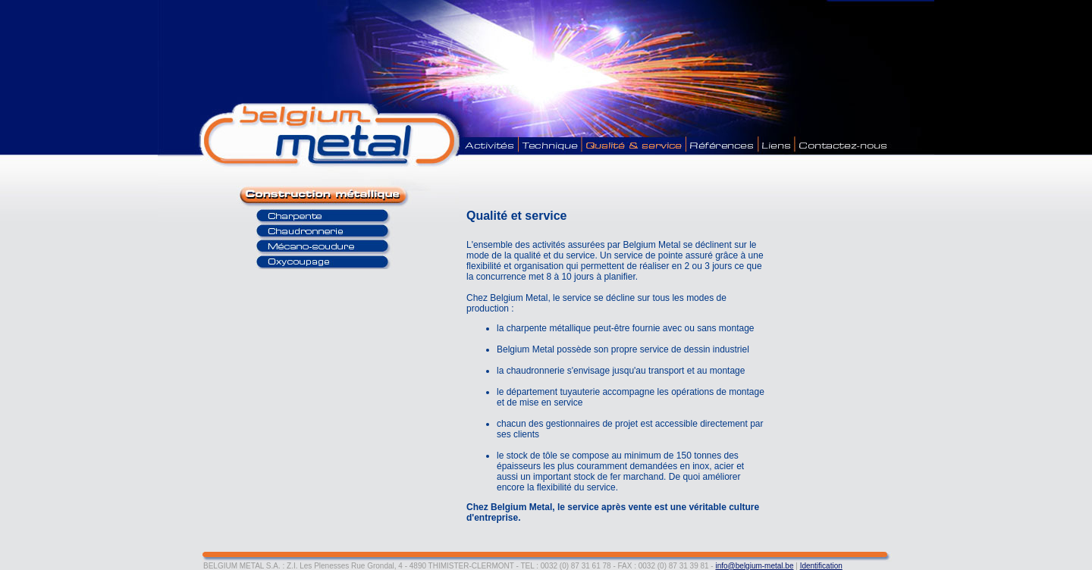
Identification (821, 566)
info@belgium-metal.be (754, 566)
